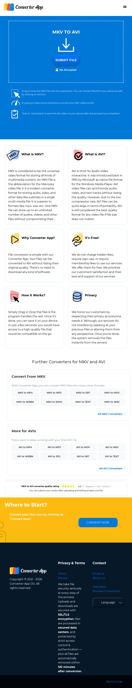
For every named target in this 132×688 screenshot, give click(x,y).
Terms (62, 573)
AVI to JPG (54, 456)
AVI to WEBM (25, 456)
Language (108, 602)
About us (99, 578)
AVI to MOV (83, 447)
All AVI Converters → (112, 468)
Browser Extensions (106, 591)
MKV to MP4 (25, 392)
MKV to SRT (83, 392)
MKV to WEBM (25, 402)
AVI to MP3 (54, 447)
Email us (98, 573)
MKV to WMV (54, 402)
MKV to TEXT (83, 402)
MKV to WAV (112, 402)
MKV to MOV (112, 392)
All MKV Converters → (112, 414)
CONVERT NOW (97, 522)
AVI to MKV (112, 447)
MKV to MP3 (54, 392)
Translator (99, 586)
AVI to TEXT (112, 456)
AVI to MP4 (25, 447)
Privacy (63, 578)
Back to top (114, 681)
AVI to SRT (83, 456)
